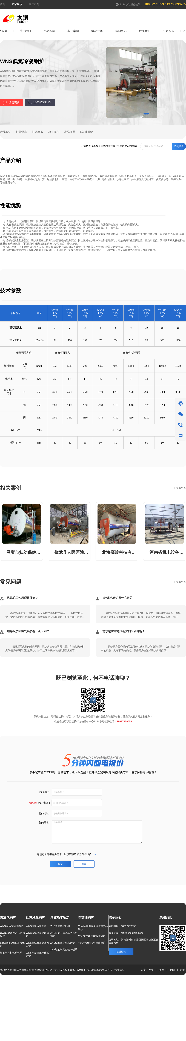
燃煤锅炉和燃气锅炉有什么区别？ (28, 631)
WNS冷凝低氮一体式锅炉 (37, 954)
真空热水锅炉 (59, 917)
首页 (2, 4)
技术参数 (37, 131)
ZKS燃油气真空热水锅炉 (63, 949)
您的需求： (44, 822)
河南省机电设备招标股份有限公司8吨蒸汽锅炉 (167, 552)
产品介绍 (5, 131)
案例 (160, 969)
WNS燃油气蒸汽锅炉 (11, 926)
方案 (143, 969)
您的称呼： (44, 792)
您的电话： (40, 802)
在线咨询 (121, 951)
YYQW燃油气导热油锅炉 (91, 942)
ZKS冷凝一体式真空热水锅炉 (63, 934)
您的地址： (44, 813)
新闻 (171, 969)
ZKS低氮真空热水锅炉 (62, 942)
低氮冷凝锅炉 (35, 917)
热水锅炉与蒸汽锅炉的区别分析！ (123, 631)
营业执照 (119, 969)
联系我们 (115, 917)
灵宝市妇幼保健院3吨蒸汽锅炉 (23, 552)
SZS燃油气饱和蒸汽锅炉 (12, 944)
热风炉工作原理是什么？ (22, 597)
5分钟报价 (86, 131)
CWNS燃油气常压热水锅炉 (12, 934)
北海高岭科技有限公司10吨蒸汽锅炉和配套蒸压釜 (119, 552)
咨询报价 (179, 146)
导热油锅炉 (86, 917)
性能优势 (21, 131)
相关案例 (53, 131)
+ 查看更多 (180, 487)
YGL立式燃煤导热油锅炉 (91, 936)
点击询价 (14, 102)
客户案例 (34, 4)
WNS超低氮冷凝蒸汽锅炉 (37, 944)
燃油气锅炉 (8, 917)
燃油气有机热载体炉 (11, 952)
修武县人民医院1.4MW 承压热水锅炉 (71, 552)
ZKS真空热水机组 (60, 926)
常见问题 (69, 131)
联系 (181, 969)
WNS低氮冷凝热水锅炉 (37, 934)
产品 (150, 969)
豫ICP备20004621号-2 (99, 969)
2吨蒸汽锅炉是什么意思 (117, 597)
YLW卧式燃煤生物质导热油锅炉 (93, 928)
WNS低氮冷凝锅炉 (36, 926)
